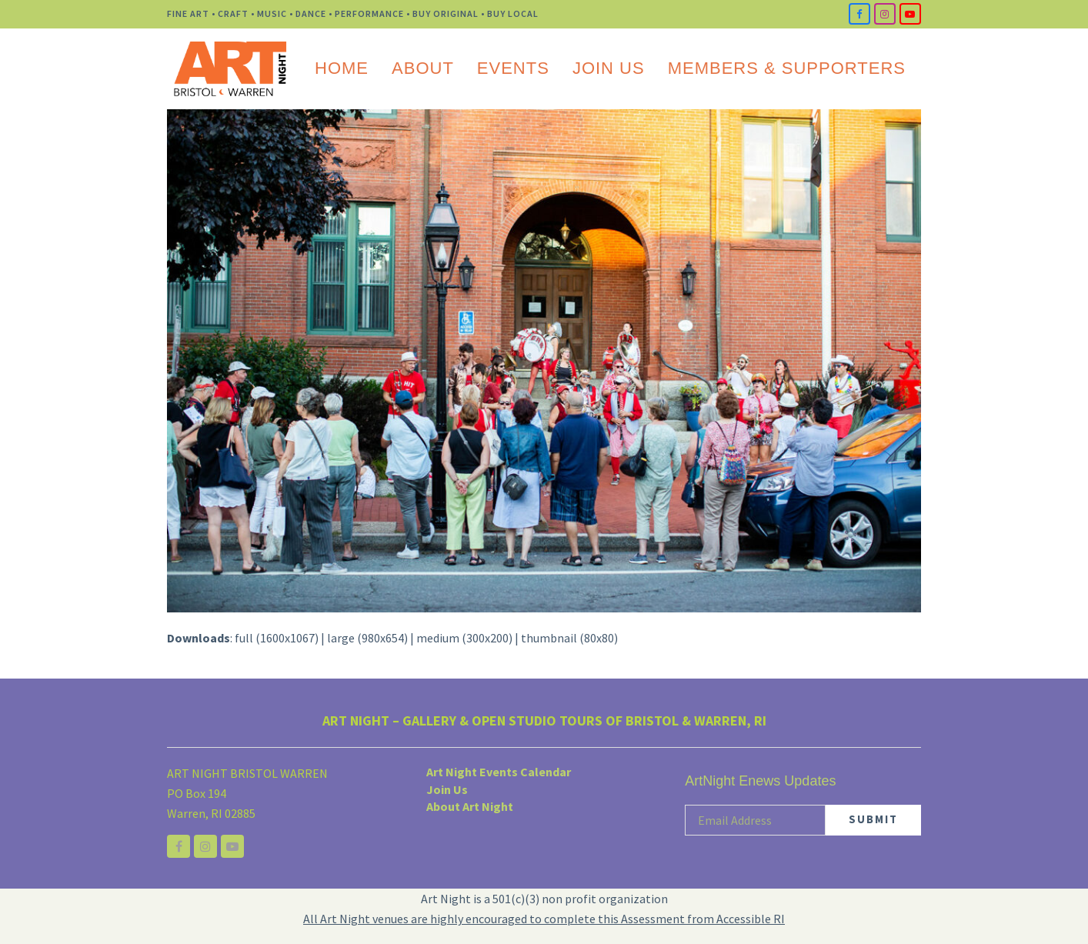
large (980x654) (367, 637)
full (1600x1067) (277, 637)
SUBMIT (873, 819)
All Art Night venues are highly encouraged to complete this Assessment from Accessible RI (544, 918)
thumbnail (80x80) (569, 637)
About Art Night (469, 806)
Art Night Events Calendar (498, 771)
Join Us (447, 789)
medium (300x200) (464, 637)
